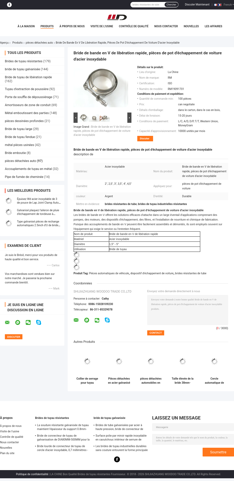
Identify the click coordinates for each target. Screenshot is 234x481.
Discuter (144, 138)
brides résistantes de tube (191, 273)
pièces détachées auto (39, 42)
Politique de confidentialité (32, 474)
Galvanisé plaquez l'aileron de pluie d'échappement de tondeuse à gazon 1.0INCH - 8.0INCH (38, 214)
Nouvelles (191, 26)
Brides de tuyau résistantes (23, 61)
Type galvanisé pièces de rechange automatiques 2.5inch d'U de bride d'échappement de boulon (38, 225)
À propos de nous (72, 26)
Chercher (171, 4)
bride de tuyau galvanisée (22, 69)
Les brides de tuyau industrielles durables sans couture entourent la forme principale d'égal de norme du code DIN (122, 449)
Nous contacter (166, 26)
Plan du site (7, 453)
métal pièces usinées (19, 145)
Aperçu (4, 42)
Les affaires (213, 26)
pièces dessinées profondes (24, 121)
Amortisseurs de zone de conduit (28, 105)
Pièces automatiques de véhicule (109, 273)
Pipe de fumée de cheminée (24, 177)
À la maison (26, 26)
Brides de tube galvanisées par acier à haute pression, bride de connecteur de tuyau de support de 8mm (119, 428)
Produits (47, 26)
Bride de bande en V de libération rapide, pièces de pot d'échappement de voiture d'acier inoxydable (102, 130)
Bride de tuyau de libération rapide (28, 77)
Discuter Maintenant (197, 4)
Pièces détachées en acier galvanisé (119, 380)
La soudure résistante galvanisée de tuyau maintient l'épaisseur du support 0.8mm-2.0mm (63, 428)
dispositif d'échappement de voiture (152, 273)
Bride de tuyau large (18, 129)
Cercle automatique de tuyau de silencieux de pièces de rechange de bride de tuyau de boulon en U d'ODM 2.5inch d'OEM (214, 380)
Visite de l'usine (101, 26)
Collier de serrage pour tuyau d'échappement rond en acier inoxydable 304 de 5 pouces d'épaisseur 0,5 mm (87, 380)
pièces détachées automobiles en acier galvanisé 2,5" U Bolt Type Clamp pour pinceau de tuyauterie (151, 380)
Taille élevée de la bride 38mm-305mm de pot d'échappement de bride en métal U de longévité (182, 380)
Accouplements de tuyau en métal (28, 169)
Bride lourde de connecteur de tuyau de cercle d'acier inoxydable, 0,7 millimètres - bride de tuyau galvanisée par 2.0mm (62, 449)
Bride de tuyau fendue (20, 137)
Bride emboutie (15, 153)
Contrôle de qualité (133, 26)
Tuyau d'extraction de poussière (27, 89)
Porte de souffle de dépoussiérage (28, 97)
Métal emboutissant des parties (27, 113)
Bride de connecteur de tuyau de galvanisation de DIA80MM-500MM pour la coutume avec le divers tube (63, 438)
